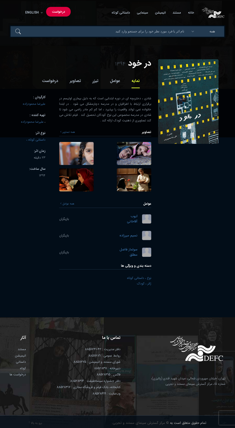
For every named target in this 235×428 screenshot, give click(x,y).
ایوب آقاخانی (132, 219)
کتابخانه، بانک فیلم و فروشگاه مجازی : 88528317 (88, 387)
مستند (177, 12)
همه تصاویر (67, 132)
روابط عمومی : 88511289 (104, 355)
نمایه (135, 81)
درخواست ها (18, 374)
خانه (191, 12)
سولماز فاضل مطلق (128, 252)
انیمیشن (160, 12)
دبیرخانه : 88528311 (107, 368)
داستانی (21, 361)
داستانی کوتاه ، (35, 139)
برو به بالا (35, 422)
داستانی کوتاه (121, 12)
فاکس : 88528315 (108, 374)
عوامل (115, 81)
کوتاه (23, 368)
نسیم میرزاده (128, 235)
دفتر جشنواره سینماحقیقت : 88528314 (95, 380)
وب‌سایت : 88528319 (106, 393)
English (33, 12)
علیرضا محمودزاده (34, 103)
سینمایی (142, 12)
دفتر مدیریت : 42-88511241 (102, 349)
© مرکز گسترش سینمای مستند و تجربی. (140, 423)
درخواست (58, 11)
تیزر (95, 81)
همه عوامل (67, 204)
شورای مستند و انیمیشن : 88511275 (96, 361)
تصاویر (75, 81)
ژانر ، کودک (144, 283)
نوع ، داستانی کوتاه (139, 278)
